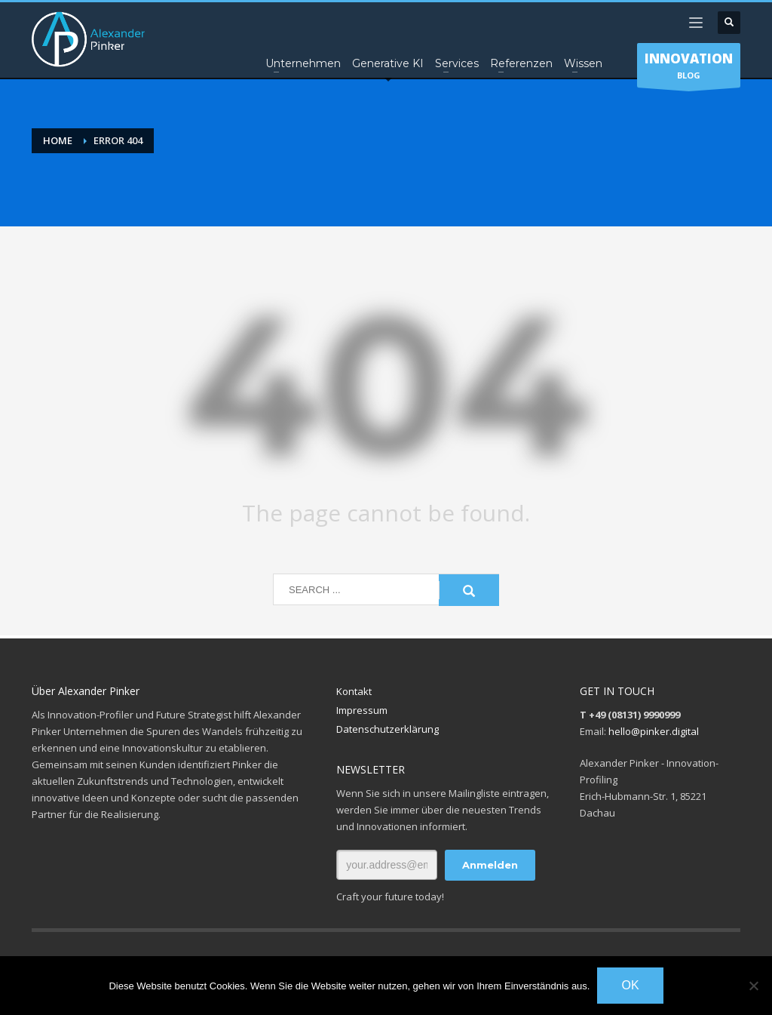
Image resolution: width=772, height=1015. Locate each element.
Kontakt (354, 691)
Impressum (362, 710)
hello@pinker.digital (653, 731)
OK (630, 985)
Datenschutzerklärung (387, 729)
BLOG (688, 69)
